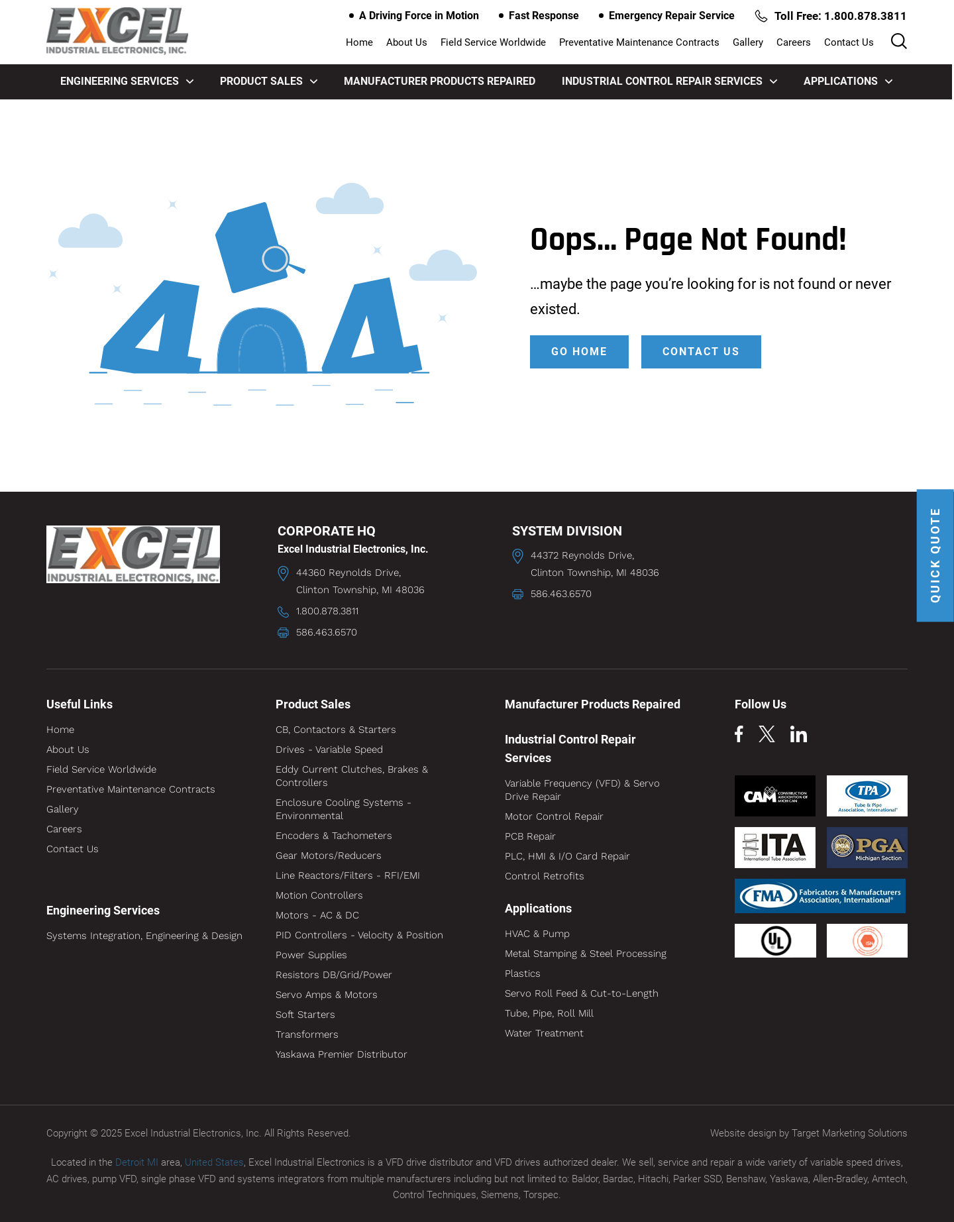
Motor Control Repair (554, 816)
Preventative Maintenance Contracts (640, 43)
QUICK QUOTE (936, 556)
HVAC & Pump (537, 934)
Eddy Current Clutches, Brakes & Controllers (352, 776)
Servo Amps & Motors (327, 995)
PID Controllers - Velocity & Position (359, 935)
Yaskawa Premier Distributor (341, 1054)
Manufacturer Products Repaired (440, 81)
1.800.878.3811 (327, 611)
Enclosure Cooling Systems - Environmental (343, 809)
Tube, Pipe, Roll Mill (549, 1013)
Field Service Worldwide (494, 43)
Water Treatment (544, 1033)
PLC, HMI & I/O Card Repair (567, 856)
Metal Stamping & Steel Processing (585, 954)
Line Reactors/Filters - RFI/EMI (348, 875)
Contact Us (849, 43)
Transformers (307, 1034)
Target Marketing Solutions (850, 1133)
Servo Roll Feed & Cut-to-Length (582, 993)
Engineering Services (127, 81)
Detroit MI (136, 1162)
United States (214, 1162)
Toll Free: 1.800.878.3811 (830, 16)
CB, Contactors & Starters (336, 730)
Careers (794, 43)
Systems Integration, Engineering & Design (144, 936)
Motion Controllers (319, 895)
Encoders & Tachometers (334, 836)
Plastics (523, 973)
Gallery (748, 43)
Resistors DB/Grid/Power (334, 975)
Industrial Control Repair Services (670, 81)
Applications (848, 81)
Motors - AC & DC (317, 915)
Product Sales (269, 81)
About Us (407, 43)
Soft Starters (305, 1015)
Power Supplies (311, 955)
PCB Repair (530, 836)
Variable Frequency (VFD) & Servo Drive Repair (582, 790)
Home (360, 43)
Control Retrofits (544, 876)
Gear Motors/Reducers (329, 855)
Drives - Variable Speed (329, 749)
